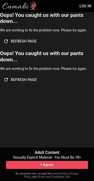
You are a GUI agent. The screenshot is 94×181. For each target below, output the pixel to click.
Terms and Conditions (50, 176)
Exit (68, 176)
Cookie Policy (60, 173)
